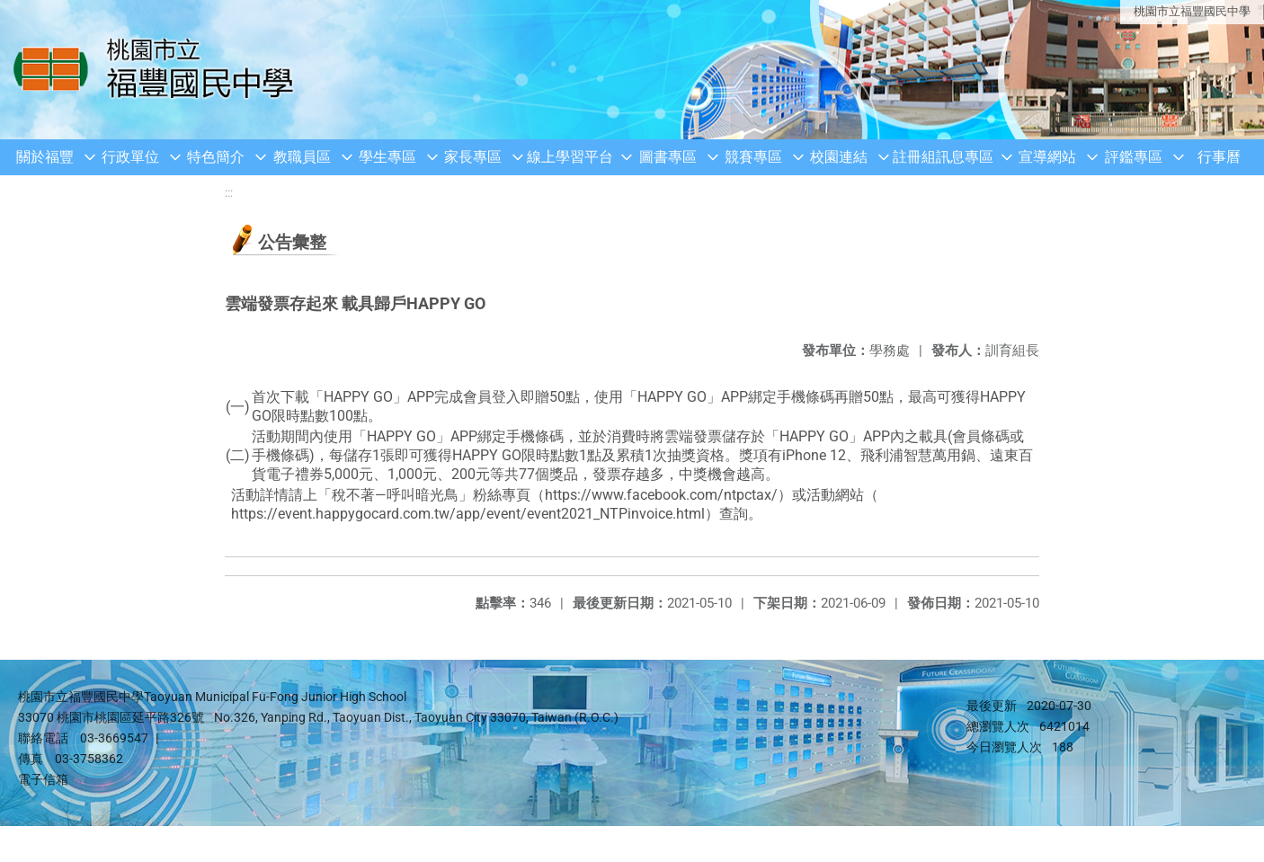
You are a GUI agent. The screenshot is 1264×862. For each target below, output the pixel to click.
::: (229, 193)
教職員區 (302, 156)
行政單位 (130, 156)
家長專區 (473, 156)
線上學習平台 (570, 156)
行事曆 (1219, 156)
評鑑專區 (1133, 156)
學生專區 (387, 156)
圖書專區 (668, 156)
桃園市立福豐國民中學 (1192, 11)
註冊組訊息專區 (943, 156)
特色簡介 (216, 156)
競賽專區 (753, 156)
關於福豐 (45, 156)
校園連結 (839, 156)
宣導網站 (1047, 156)
